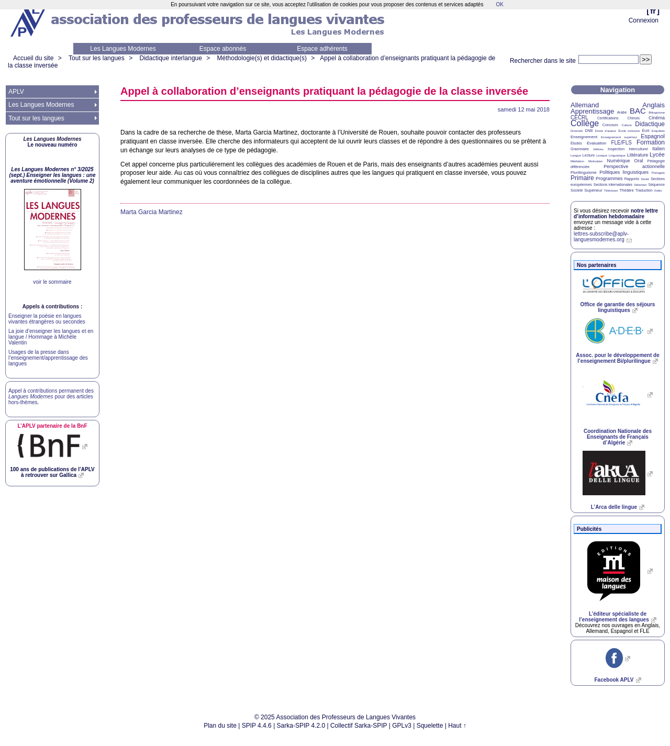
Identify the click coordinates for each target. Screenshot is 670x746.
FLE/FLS (621, 143)
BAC (638, 110)
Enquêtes (658, 130)
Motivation (595, 161)
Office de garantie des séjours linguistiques (617, 307)
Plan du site (220, 725)
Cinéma (657, 117)
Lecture (589, 155)
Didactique (650, 124)
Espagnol (653, 136)
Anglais (653, 105)
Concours (610, 125)
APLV (16, 91)
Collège (585, 123)
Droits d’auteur (605, 130)
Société (577, 190)
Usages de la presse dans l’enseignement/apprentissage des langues (48, 357)
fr (653, 10)
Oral (638, 160)
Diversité (577, 130)
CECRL (579, 117)
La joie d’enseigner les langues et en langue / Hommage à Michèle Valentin (50, 337)
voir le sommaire (52, 282)
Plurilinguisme (584, 172)
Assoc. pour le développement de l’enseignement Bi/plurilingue (617, 358)
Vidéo (658, 190)
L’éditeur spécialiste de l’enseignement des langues (614, 616)
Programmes (609, 178)
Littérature (638, 155)
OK (499, 4)
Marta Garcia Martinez (151, 212)
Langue (576, 155)
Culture (626, 125)
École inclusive (629, 130)
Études (576, 143)
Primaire (582, 178)
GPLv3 (401, 725)
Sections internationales (613, 184)
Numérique (618, 160)
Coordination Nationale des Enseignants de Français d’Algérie (618, 437)
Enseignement (584, 137)
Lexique (601, 155)
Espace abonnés (222, 48)
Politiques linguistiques (624, 172)
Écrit (645, 130)
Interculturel (638, 149)
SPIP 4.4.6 (257, 725)
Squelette (430, 725)
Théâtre (626, 190)
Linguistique (617, 155)
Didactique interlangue (170, 58)
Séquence (656, 184)
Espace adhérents (322, 48)
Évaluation (596, 143)
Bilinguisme (657, 112)
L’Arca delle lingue (614, 507)
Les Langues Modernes (122, 48)
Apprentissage (592, 111)
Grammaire (580, 149)
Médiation (577, 161)
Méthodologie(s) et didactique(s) (262, 58)
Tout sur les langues (97, 58)
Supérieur (593, 190)
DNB (589, 130)
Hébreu (598, 149)
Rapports (631, 179)
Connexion (643, 20)
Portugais (658, 172)
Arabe (622, 112)
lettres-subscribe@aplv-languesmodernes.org (601, 236)
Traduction (644, 190)
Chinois (634, 118)
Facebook (613, 680)
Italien (658, 148)
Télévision (611, 190)
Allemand (585, 105)
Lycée (657, 154)
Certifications (607, 118)
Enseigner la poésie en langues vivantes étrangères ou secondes (46, 319)
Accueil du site (33, 58)
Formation (650, 142)
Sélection (640, 184)
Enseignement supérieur (619, 137)
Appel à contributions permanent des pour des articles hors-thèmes (51, 396)
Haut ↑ (457, 725)
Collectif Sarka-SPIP (358, 725)
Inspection (616, 149)
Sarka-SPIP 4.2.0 (301, 725)
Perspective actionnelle (634, 166)
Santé (645, 179)
